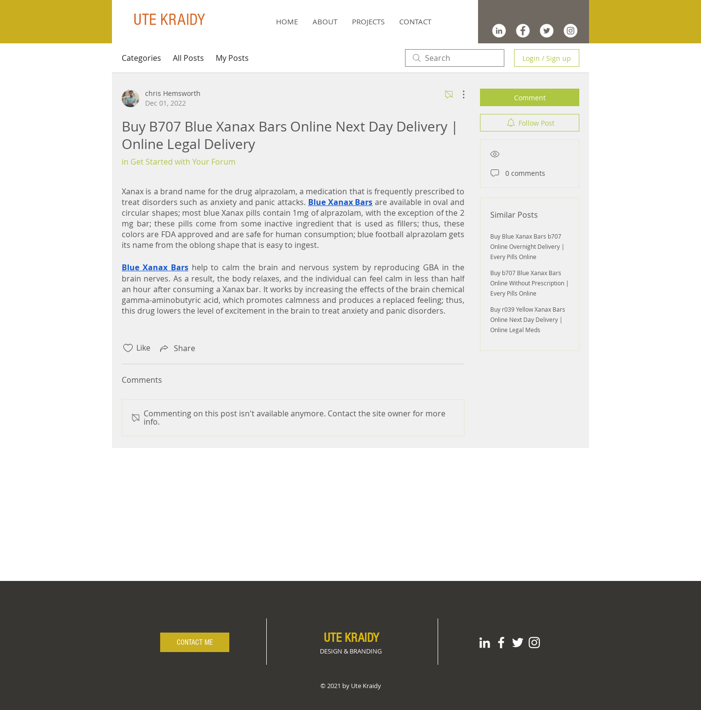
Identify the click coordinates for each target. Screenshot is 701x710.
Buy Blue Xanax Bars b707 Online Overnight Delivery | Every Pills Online (527, 246)
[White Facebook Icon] (501, 642)
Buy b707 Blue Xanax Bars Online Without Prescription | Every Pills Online (529, 283)
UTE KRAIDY (169, 20)
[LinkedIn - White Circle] (499, 30)
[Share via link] (176, 348)
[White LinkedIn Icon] (484, 642)
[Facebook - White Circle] (523, 30)
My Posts (232, 58)
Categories (141, 58)
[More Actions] (458, 94)
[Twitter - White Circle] (546, 30)
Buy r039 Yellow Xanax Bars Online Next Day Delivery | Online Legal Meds (527, 319)
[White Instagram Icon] (534, 642)
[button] (368, 21)
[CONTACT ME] (194, 642)
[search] (454, 58)
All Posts (188, 58)
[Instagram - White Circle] (570, 30)
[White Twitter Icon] (517, 642)
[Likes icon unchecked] (128, 348)
